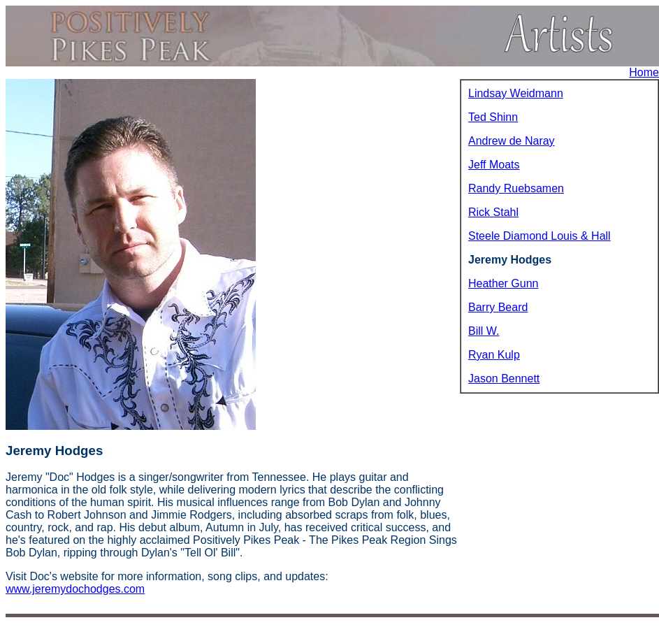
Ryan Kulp (494, 355)
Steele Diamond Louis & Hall (539, 236)
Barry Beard (498, 307)
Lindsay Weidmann (515, 93)
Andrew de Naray (511, 141)
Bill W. (483, 331)
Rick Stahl (493, 212)
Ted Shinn (493, 117)
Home (644, 72)
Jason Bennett (503, 378)
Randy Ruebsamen (516, 188)
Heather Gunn (503, 283)
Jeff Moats (494, 165)
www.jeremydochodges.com (75, 589)
